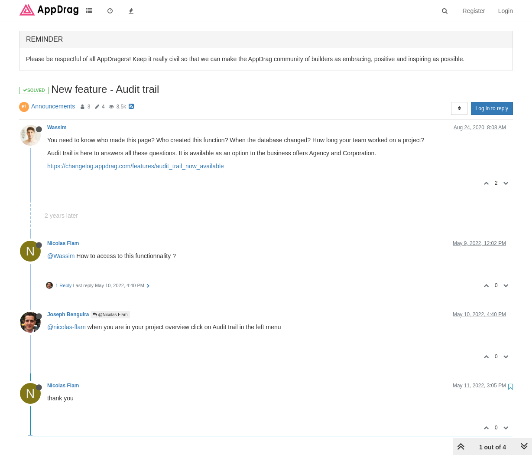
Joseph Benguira (68, 314)
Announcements (53, 106)
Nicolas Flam (63, 243)
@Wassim (61, 255)
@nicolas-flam (66, 327)
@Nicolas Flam (110, 314)
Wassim (57, 127)
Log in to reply (492, 108)
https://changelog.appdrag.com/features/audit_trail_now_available (135, 166)
